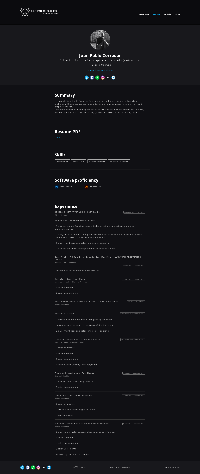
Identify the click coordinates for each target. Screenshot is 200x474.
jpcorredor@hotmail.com (100, 70)
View (57, 138)
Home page (144, 14)
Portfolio (167, 14)
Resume (156, 14)
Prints (177, 14)
